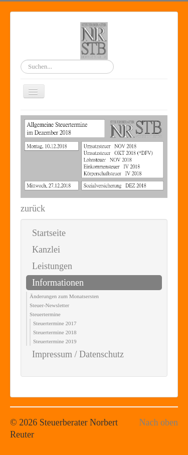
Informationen (58, 283)
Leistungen (52, 266)
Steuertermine (45, 314)
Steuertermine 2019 (54, 341)
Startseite (49, 233)
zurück (33, 208)
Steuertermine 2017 (54, 323)
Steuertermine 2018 (54, 332)
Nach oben (158, 422)
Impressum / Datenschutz (78, 354)
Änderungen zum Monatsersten (64, 296)
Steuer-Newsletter (49, 305)
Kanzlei (46, 250)
